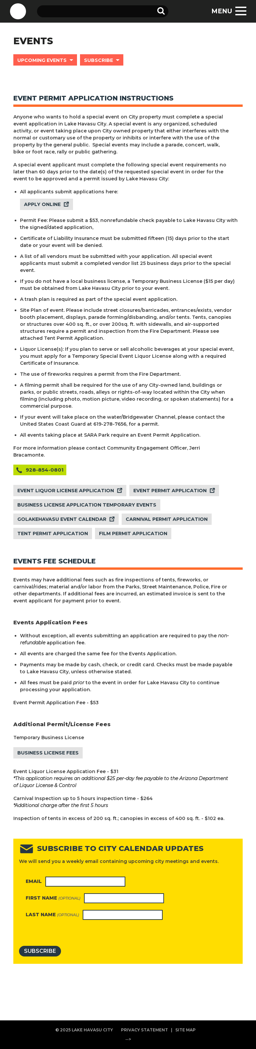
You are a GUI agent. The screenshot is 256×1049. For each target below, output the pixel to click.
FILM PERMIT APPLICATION (133, 533)
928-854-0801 (45, 470)
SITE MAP (185, 1029)
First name (53, 898)
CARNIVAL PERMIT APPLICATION (167, 519)
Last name (52, 915)
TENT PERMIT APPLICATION (52, 533)
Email (34, 881)
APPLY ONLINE (42, 204)
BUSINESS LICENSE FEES (48, 753)
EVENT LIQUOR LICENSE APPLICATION (65, 491)
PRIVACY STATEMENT (144, 1029)
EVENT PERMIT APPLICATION (170, 491)
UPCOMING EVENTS (42, 60)
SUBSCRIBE (98, 60)
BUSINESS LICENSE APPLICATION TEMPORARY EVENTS (86, 505)
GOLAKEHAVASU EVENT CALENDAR (61, 519)
